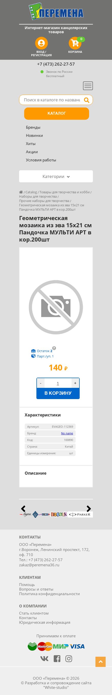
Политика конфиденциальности (49, 593)
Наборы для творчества (38, 196)
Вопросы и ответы (36, 589)
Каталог (57, 113)
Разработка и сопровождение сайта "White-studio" (58, 685)
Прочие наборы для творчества (44, 200)
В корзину (58, 393)
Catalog (31, 192)
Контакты (28, 617)
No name (67, 433)
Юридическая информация (44, 622)
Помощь (27, 584)
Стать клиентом (34, 613)
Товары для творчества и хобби (64, 192)
